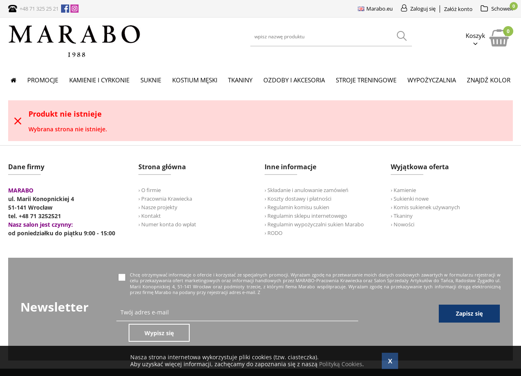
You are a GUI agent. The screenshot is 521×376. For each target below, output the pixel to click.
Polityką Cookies (340, 364)
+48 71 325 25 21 (39, 8)
